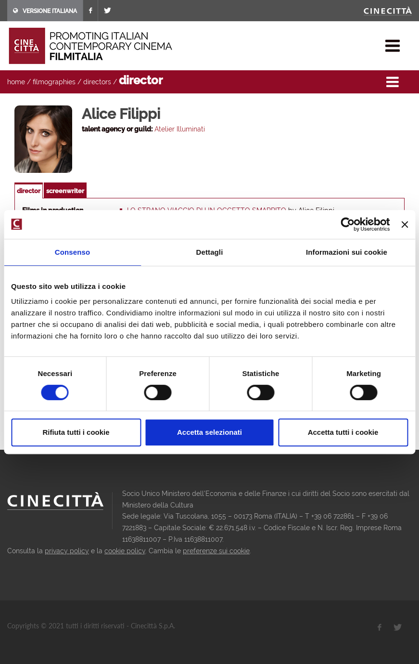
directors (97, 82)
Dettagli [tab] (209, 252)
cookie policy (124, 551)
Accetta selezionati (209, 432)
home (16, 82)
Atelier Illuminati (179, 129)
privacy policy (67, 551)
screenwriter (65, 191)
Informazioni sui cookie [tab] (346, 252)
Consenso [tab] (72, 252)
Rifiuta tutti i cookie (75, 432)
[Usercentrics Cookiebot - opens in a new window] (348, 224)
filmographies (54, 82)
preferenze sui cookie (216, 551)
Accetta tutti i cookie (343, 432)
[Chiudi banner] (404, 224)
